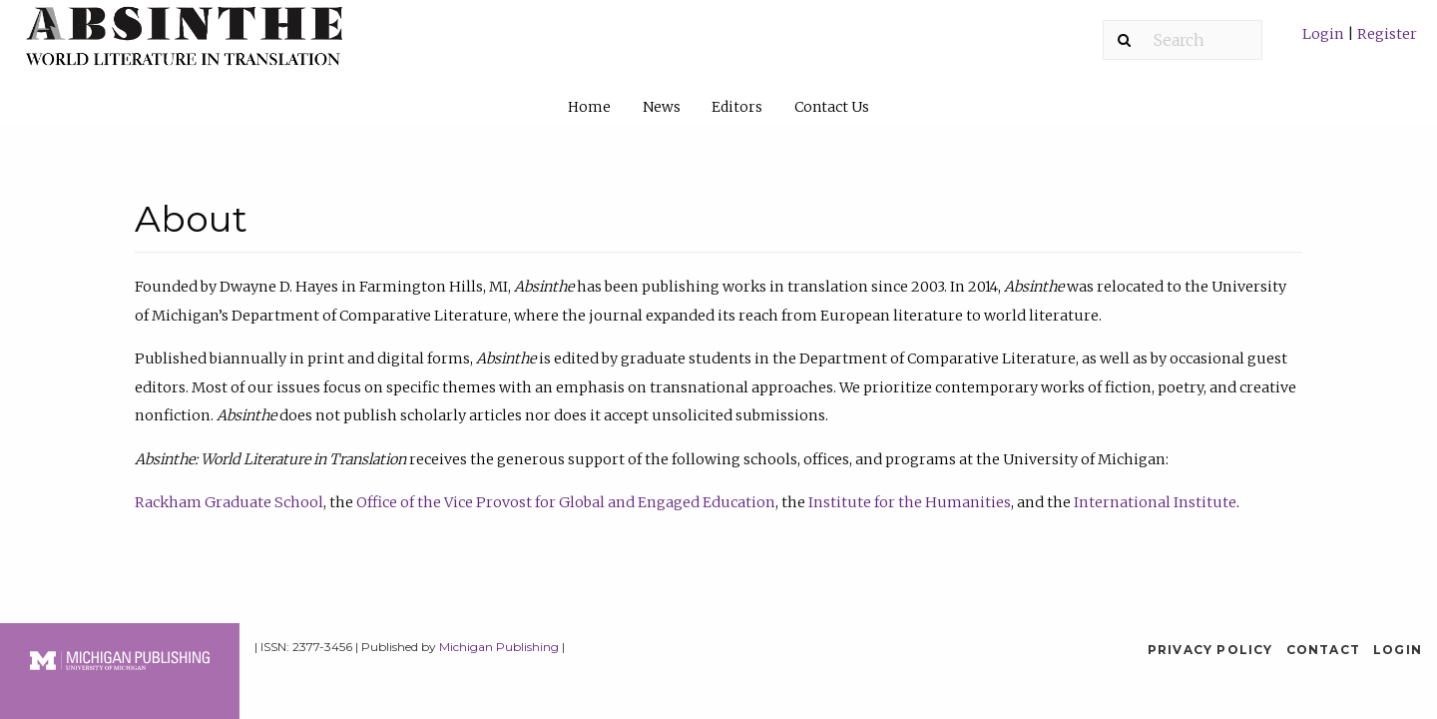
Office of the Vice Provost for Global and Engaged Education (565, 502)
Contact (1323, 649)
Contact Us (831, 107)
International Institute (1155, 502)
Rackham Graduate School (229, 502)
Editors (737, 107)
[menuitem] (1359, 41)
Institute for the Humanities (909, 502)
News (662, 107)
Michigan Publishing (499, 646)
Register (1385, 34)
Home (589, 107)
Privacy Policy (1210, 649)
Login (1324, 34)
